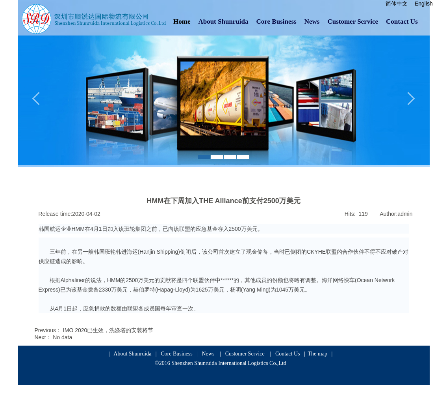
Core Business (276, 21)
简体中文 (397, 3)
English (424, 3)
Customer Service (352, 21)
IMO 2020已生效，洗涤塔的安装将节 (108, 330)
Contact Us (402, 21)
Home (181, 21)
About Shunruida (223, 21)
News (312, 21)
